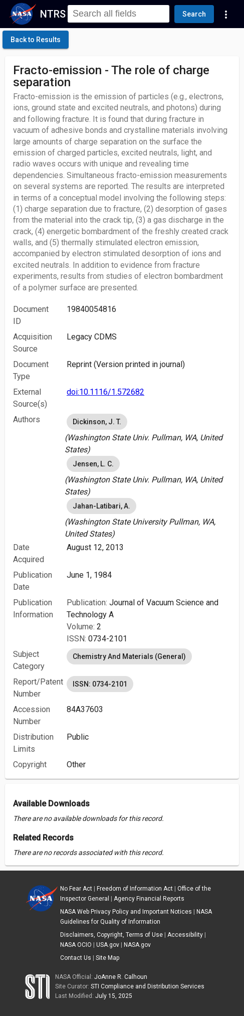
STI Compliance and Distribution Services (147, 986)
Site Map (107, 957)
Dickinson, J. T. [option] (97, 422)
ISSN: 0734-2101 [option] (100, 684)
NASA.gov (137, 944)
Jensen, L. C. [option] (93, 464)
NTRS (53, 14)
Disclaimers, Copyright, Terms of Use (111, 934)
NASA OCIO (76, 944)
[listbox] (149, 434)
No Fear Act (76, 888)
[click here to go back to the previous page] (36, 40)
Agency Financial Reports (149, 898)
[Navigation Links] (226, 14)
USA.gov (107, 944)
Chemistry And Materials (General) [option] (129, 656)
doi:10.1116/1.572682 (105, 392)
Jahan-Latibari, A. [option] (101, 506)
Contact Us (75, 957)
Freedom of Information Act (135, 888)
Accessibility (185, 934)
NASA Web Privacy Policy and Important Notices (126, 911)
